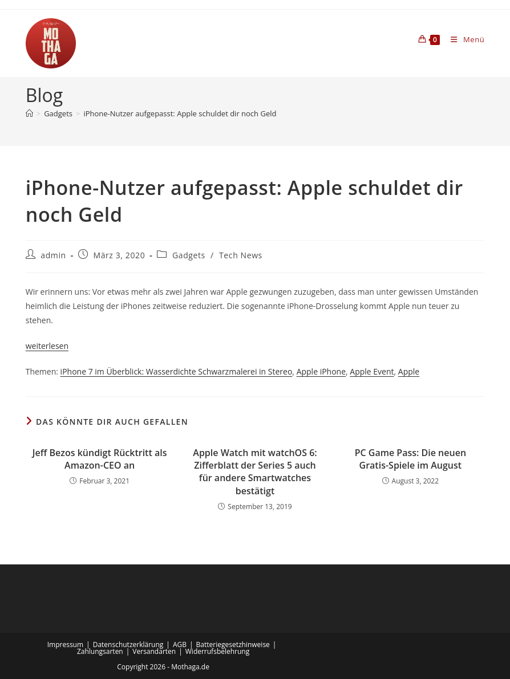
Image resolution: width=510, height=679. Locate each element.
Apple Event (372, 371)
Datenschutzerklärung (128, 644)
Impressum (65, 644)
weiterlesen (47, 345)
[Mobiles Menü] (463, 39)
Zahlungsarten (100, 651)
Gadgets (188, 255)
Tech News (240, 255)
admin (53, 255)
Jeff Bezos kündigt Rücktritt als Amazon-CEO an (100, 458)
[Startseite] (29, 113)
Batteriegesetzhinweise (233, 644)
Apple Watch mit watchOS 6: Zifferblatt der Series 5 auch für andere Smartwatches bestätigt (255, 471)
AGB (180, 644)
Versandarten (154, 651)
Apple (408, 371)
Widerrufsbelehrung (217, 651)
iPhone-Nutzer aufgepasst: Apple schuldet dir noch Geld (179, 113)
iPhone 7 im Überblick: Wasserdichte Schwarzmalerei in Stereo (176, 371)
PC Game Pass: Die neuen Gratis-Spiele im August (410, 458)
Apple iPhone (321, 371)
